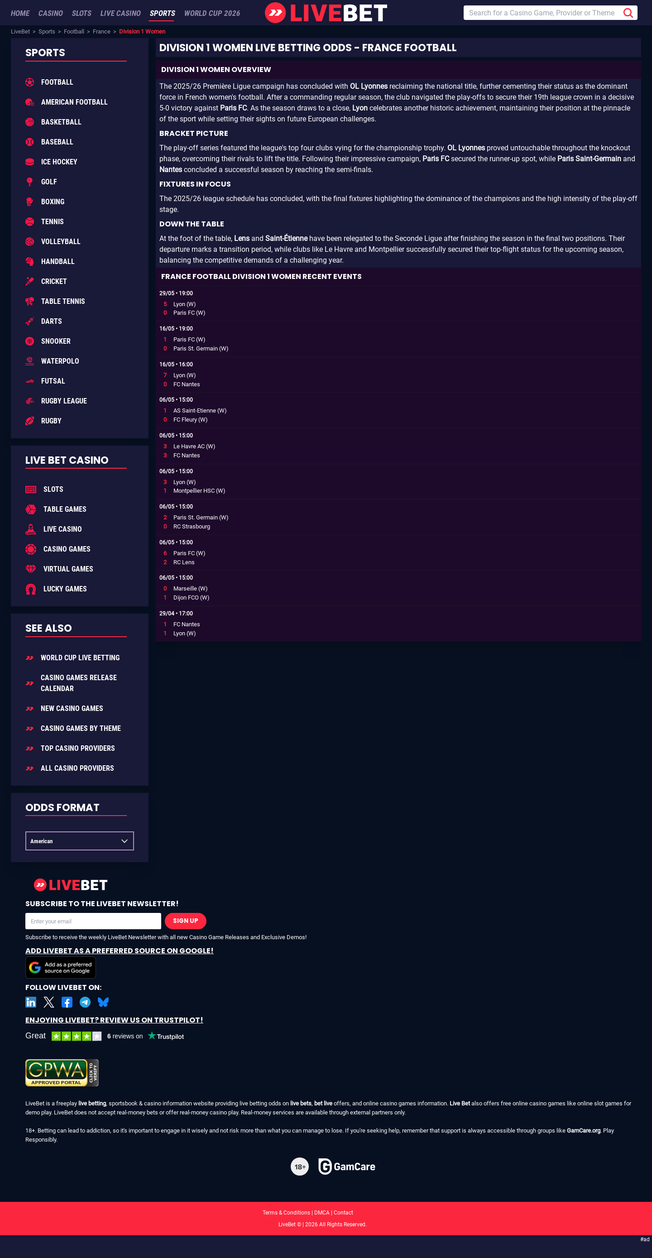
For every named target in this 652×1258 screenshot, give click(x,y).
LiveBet (20, 31)
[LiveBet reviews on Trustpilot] (111, 1036)
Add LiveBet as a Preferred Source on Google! (119, 962)
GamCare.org (583, 1130)
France (101, 31)
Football (74, 31)
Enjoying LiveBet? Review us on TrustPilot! (114, 1020)
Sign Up (185, 921)
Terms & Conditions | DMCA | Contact (326, 1213)
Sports (46, 31)
